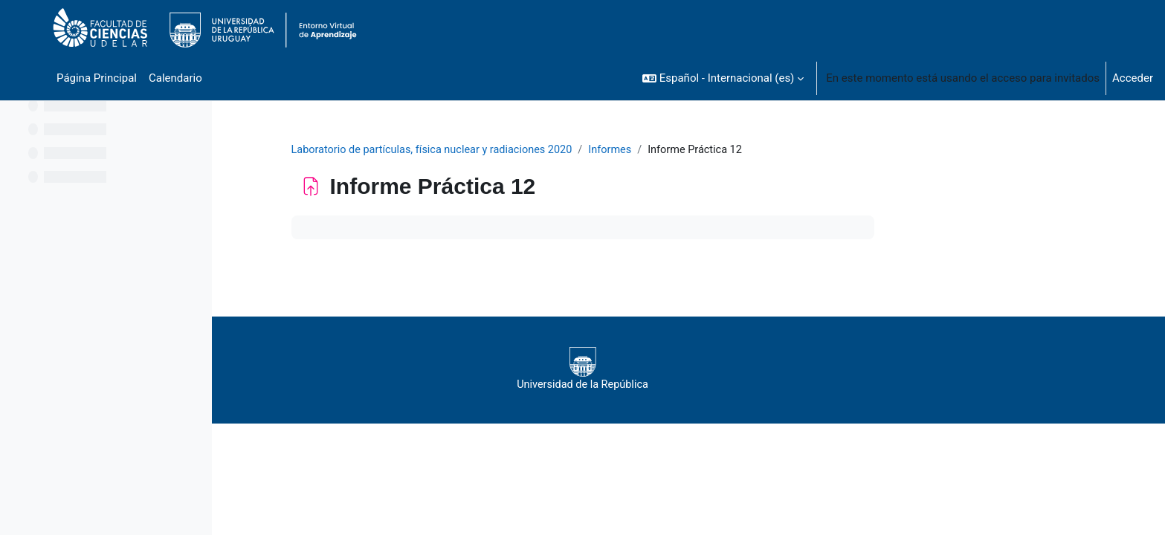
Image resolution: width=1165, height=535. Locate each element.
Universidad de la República (676, 369)
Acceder (1132, 78)
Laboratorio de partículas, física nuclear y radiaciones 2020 (531, 150)
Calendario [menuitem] (175, 78)
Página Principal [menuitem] (97, 78)
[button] (723, 78)
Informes (715, 150)
